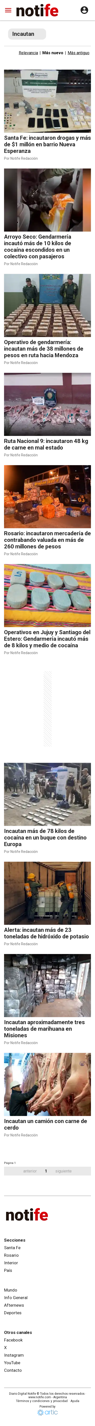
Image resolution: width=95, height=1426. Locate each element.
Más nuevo (52, 52)
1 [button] (46, 1171)
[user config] (84, 10)
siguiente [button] (63, 1171)
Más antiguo (78, 52)
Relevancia (28, 52)
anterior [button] (30, 1171)
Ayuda (74, 1401)
